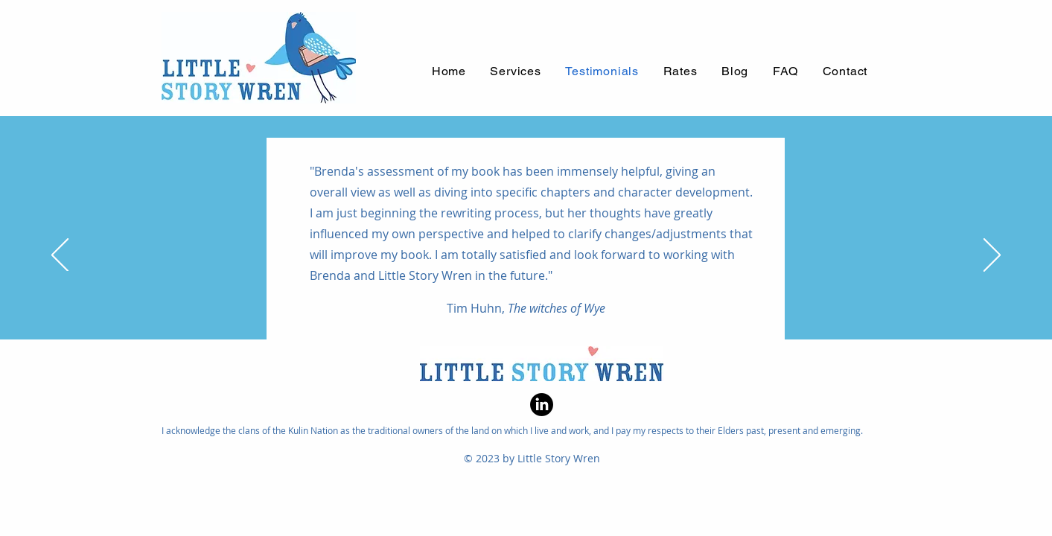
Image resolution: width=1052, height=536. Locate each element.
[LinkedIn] (541, 404)
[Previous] (59, 256)
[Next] (992, 256)
